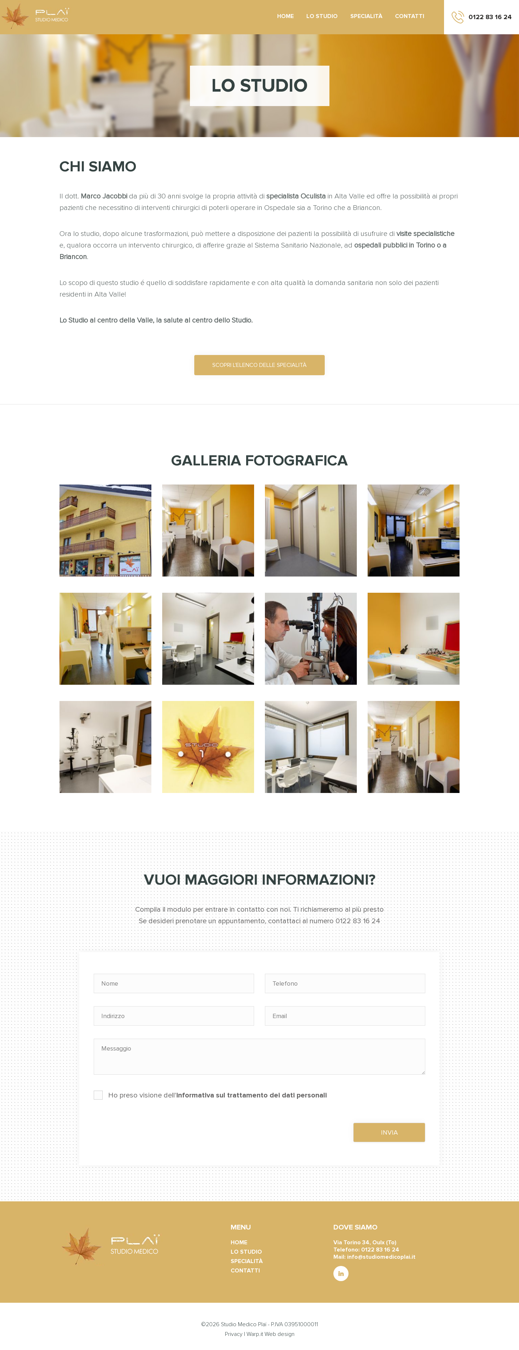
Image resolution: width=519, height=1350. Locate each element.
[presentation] (148, 1129)
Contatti (409, 16)
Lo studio (322, 16)
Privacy (234, 1334)
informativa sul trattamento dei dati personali (251, 1095)
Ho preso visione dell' (210, 1095)
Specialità (366, 16)
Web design (279, 1334)
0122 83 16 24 (490, 17)
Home (285, 16)
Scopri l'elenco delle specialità (259, 365)
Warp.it (255, 1334)
